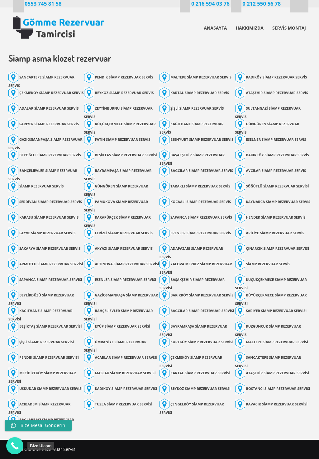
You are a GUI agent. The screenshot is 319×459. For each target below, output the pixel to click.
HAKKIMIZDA (250, 28)
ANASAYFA (215, 28)
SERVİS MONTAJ (289, 28)
